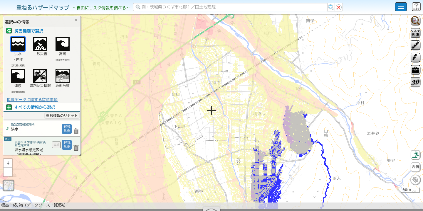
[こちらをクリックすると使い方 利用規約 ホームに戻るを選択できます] (401, 6)
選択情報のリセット (62, 115)
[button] (8, 178)
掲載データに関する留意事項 (32, 100)
